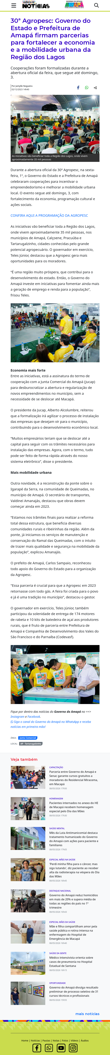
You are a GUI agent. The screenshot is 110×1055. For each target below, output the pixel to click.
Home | (26, 1040)
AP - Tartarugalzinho (30, 743)
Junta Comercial (28, 737)
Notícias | (37, 1040)
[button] (13, 5)
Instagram (18, 716)
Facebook (34, 716)
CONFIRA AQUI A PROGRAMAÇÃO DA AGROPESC (49, 215)
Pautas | (48, 1040)
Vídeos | (76, 1040)
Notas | (57, 1040)
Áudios (85, 1040)
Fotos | (66, 1040)
